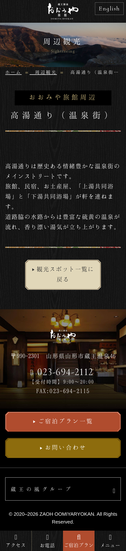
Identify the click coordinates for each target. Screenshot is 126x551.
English (109, 8)
